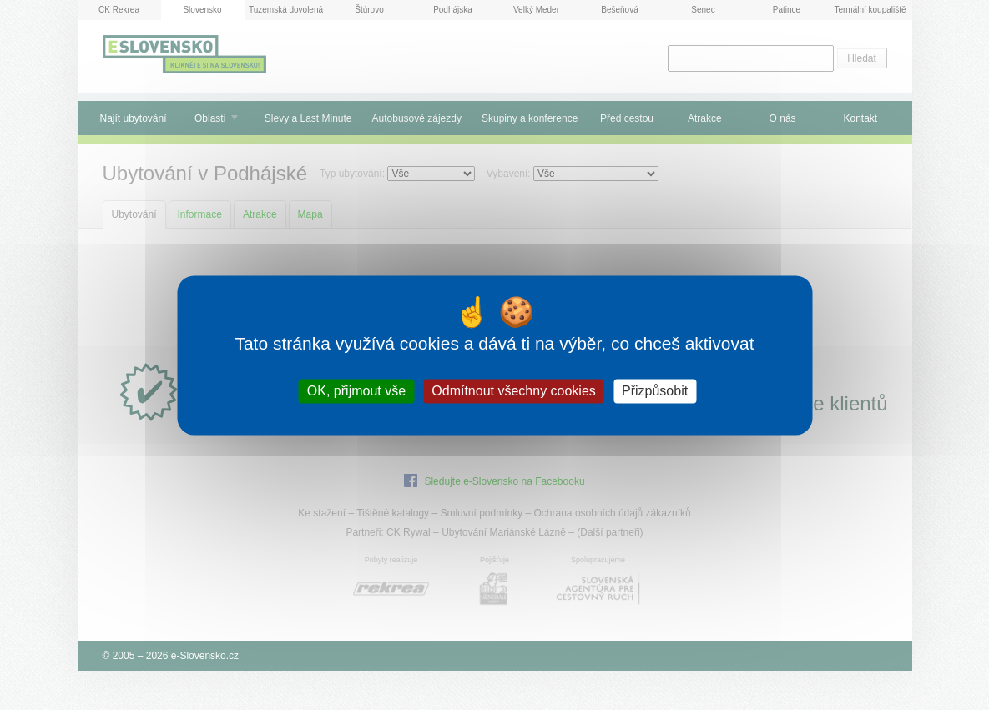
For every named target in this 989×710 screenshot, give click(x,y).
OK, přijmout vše (356, 391)
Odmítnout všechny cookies (513, 391)
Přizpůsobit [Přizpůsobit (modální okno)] (655, 391)
